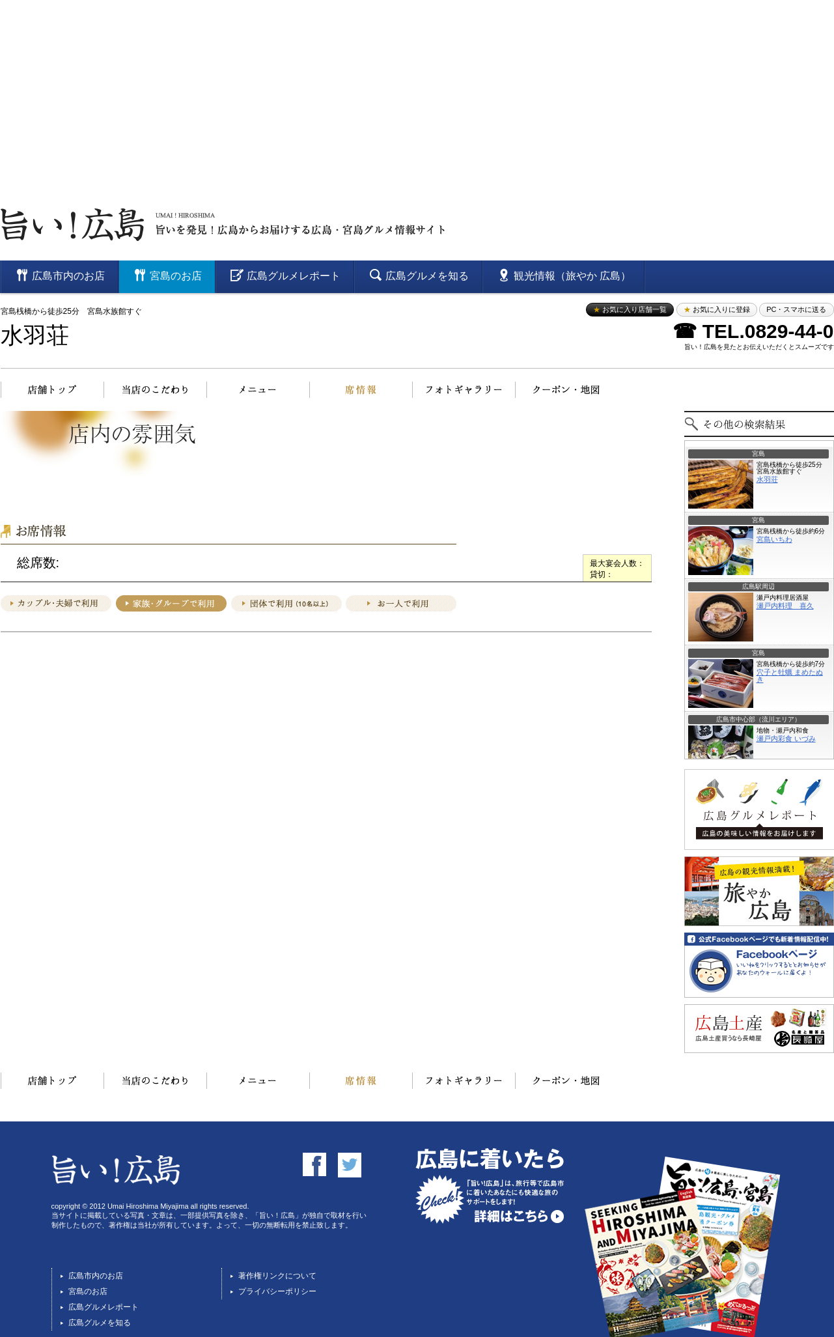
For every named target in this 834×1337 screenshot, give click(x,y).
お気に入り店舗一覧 (630, 309)
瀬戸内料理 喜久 (785, 606)
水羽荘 (35, 335)
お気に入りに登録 (717, 309)
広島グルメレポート (103, 1307)
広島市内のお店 (95, 1275)
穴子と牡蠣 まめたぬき (790, 675)
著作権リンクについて (277, 1275)
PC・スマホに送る (796, 309)
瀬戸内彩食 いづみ (786, 738)
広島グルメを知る (99, 1322)
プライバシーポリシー (277, 1291)
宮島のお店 (87, 1291)
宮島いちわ (774, 539)
